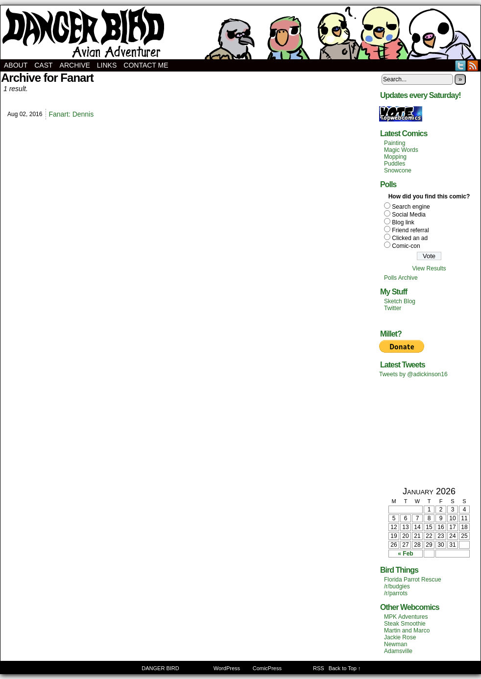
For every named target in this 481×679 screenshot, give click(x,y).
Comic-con (406, 245)
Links (107, 65)
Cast (43, 65)
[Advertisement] (429, 432)
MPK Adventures (406, 616)
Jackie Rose (400, 637)
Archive (75, 65)
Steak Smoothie (405, 623)
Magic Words (401, 149)
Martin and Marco (407, 630)
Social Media (409, 214)
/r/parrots (396, 593)
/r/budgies (397, 586)
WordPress (227, 668)
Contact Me (145, 65)
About (15, 65)
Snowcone (397, 170)
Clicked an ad (410, 238)
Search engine (411, 206)
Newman (395, 644)
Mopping (395, 156)
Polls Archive (401, 277)
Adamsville (398, 651)
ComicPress (267, 668)
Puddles (394, 163)
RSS (473, 65)
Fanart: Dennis (71, 114)
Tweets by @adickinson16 (413, 374)
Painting (394, 143)
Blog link (403, 222)
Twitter (461, 65)
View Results (429, 268)
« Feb (405, 553)
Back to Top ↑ (345, 668)
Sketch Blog (399, 301)
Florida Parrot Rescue (412, 579)
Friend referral (410, 230)
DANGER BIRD (240, 32)
